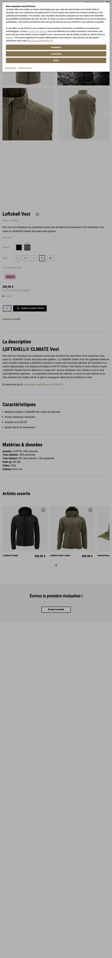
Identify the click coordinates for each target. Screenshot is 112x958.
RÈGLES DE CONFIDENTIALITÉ (40, 40)
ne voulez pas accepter (37, 31)
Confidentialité (10, 68)
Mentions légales (25, 68)
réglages (9, 37)
